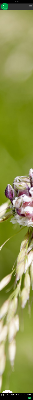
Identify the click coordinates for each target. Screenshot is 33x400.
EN (18, 1)
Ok (29, 398)
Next (28, 203)
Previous (4, 203)
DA (15, 1)
